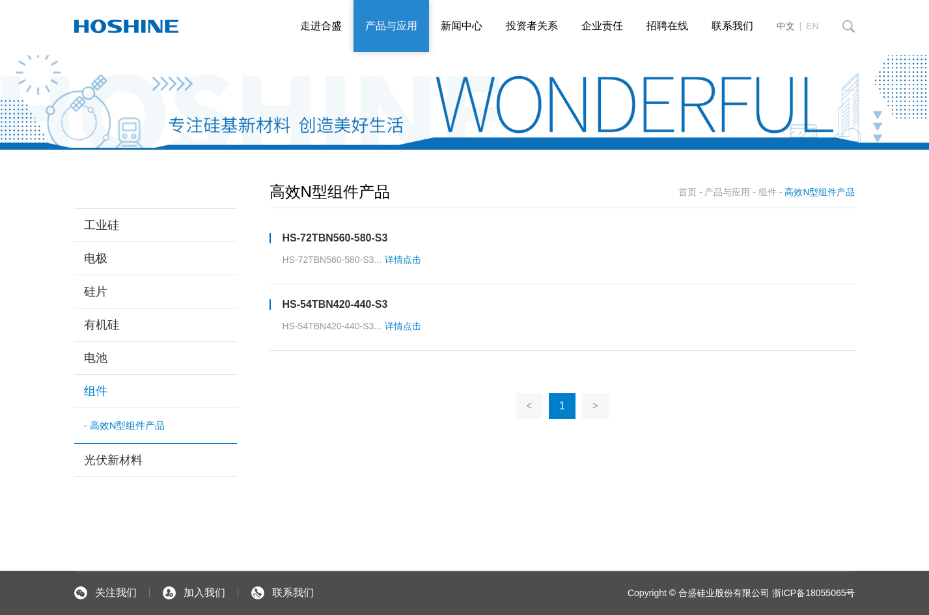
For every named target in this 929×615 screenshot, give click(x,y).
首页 (687, 192)
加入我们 (194, 592)
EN (812, 26)
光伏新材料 (113, 460)
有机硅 (101, 324)
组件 (95, 391)
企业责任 (602, 25)
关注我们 (105, 592)
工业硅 (101, 225)
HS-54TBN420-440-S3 (335, 304)
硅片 (95, 291)
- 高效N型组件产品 (124, 425)
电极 (95, 258)
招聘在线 (667, 25)
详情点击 (403, 259)
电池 (95, 357)
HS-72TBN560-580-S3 (335, 237)
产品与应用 (391, 25)
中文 (786, 26)
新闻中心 (461, 25)
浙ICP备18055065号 (812, 593)
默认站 (126, 26)
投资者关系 (532, 25)
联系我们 (732, 25)
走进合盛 (321, 25)
